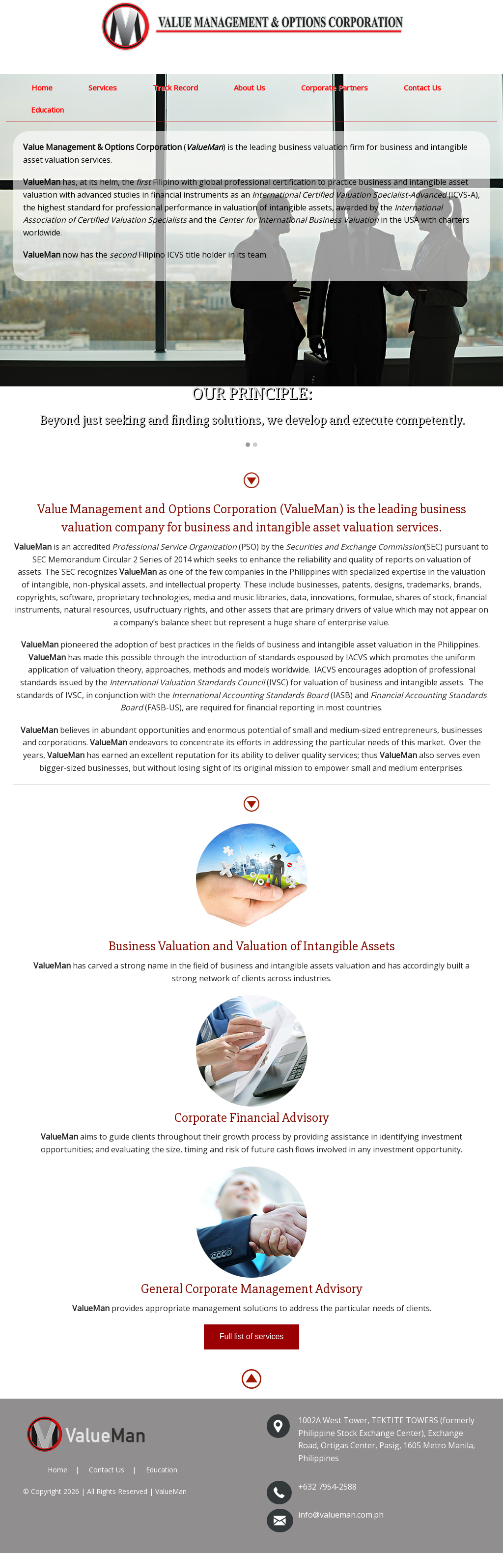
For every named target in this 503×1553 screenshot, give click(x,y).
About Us (249, 87)
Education (47, 110)
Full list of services (252, 1336)
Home (42, 87)
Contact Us (422, 87)
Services (102, 87)
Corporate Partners (334, 87)
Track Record (175, 87)
